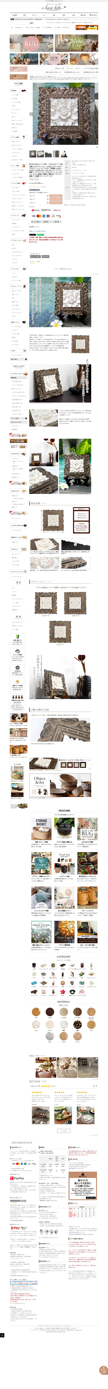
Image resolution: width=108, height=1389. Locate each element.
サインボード (15, 330)
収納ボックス (74, 22)
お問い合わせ (66, 27)
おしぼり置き (15, 341)
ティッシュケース (16, 109)
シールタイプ (15, 458)
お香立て (14, 248)
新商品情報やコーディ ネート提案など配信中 (17, 670)
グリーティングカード (17, 355)
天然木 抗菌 (16, 407)
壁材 (64, 15)
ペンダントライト (16, 173)
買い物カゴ (94, 15)
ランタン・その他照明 (17, 177)
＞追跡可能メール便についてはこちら (48, 1198)
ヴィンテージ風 (17, 385)
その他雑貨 (14, 131)
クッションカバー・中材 (18, 230)
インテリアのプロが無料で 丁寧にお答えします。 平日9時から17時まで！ (17, 655)
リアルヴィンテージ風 (19, 396)
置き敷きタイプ (15, 466)
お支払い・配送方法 (64, 1323)
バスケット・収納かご (17, 149)
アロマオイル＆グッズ (17, 252)
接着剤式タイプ (15, 477)
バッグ (13, 273)
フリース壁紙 (15, 629)
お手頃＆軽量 (16, 381)
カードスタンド (15, 344)
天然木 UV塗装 (17, 403)
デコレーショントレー (17, 312)
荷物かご (14, 337)
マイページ (70, 68)
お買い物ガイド (19, 27)
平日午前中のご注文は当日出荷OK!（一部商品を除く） (29, 19)
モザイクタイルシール (17, 622)
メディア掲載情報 (46, 27)
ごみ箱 (85, 22)
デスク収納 (14, 98)
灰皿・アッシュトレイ (17, 120)
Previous (31, 114)
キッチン (34, 15)
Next (96, 114)
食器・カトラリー (16, 141)
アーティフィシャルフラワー (19, 195)
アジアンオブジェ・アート (40, 76)
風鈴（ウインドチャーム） (18, 209)
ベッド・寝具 (15, 602)
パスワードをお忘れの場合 (90, 68)
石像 (13, 298)
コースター (90, 22)
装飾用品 (14, 223)
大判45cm (20, 498)
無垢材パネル (15, 542)
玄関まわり (14, 127)
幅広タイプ (16, 388)
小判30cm (15, 498)
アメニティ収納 (15, 333)
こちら (16, 1301)
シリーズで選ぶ (15, 561)
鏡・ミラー (14, 113)
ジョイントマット (16, 518)
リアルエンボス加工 (18, 392)
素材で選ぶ (83, 15)
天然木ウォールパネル (17, 625)
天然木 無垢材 (16, 399)
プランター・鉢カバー (17, 198)
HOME (31, 76)
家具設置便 (14, 610)
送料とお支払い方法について (54, 72)
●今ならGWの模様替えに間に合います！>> (54, 1)
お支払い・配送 (29, 27)
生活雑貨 (14, 15)
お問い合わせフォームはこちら (76, 1166)
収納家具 (14, 595)
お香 (13, 244)
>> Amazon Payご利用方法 (16, 1218)
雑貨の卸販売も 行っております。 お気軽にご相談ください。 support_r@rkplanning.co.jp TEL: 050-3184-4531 (17, 702)
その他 (13, 316)
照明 (24, 15)
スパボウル (14, 263)
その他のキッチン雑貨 (17, 159)
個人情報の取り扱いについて (72, 72)
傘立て (13, 116)
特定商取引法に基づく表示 (90, 72)
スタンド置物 (15, 305)
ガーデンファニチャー (17, 576)
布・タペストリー (16, 219)
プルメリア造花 (15, 191)
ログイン (78, 68)
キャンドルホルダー (16, 255)
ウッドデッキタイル (16, 530)
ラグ (44, 15)
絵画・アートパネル (16, 290)
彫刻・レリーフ (15, 294)
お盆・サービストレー (17, 145)
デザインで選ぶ (15, 565)
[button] (94, 1086)
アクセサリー (15, 276)
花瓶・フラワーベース (17, 202)
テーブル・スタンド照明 (18, 170)
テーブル (14, 591)
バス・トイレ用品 (16, 102)
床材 (54, 15)
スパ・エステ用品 (16, 326)
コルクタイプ (17, 414)
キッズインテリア (16, 606)
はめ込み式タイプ (16, 473)
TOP (12, 27)
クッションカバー (67, 22)
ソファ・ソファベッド (17, 599)
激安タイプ (14, 501)
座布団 (13, 234)
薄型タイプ (14, 507)
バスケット (80, 22)
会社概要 (37, 27)
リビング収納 (15, 95)
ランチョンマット (16, 152)
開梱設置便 (14, 429)
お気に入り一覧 (59, 68)
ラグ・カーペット (16, 554)
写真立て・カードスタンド (18, 206)
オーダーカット (15, 425)
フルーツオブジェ (16, 309)
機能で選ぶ (14, 557)
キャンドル (14, 259)
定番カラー (15, 461)
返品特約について (34, 226)
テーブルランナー (58, 22)
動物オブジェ (15, 301)
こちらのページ (47, 1216)
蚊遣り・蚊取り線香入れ (18, 124)
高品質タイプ (15, 495)
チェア (13, 588)
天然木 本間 (16, 410)
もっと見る (64, 1129)
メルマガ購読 (57, 27)
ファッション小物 (16, 280)
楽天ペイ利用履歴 (25, 1245)
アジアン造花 (15, 187)
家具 (74, 15)
